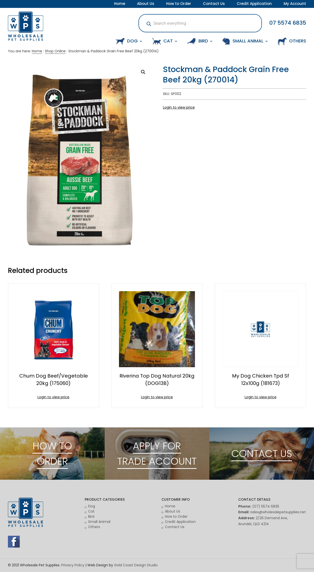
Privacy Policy (72, 565)
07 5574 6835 (287, 23)
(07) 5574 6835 (265, 506)
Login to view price (179, 107)
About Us (145, 4)
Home (119, 4)
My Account (295, 4)
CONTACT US (261, 453)
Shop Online (55, 51)
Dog (91, 506)
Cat (91, 511)
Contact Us (214, 4)
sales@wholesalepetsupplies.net (278, 512)
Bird (91, 516)
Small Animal (99, 521)
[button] (143, 72)
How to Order (178, 4)
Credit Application (254, 4)
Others (94, 526)
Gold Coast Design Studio (136, 565)
